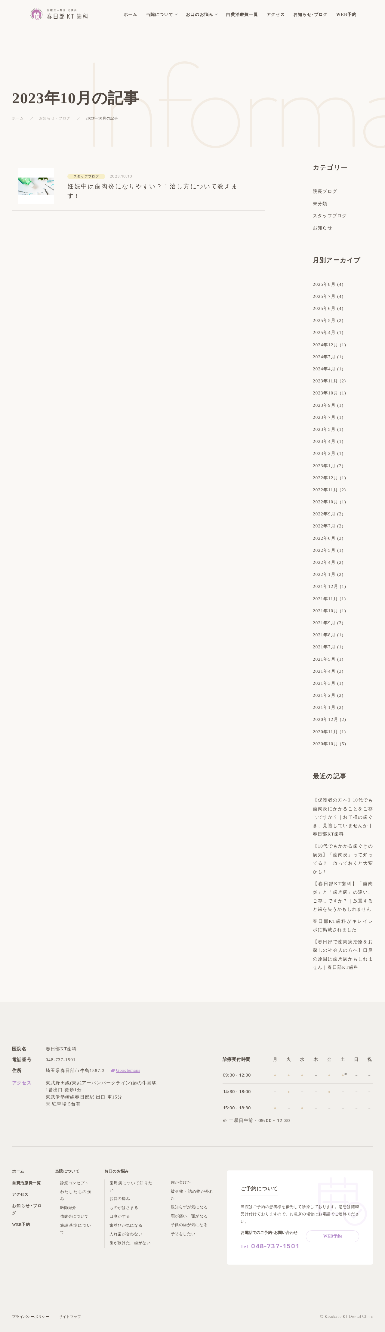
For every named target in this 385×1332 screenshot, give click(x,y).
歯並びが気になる (125, 1225)
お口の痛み (119, 1198)
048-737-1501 (61, 1059)
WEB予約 (21, 1224)
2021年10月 (325, 610)
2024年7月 (324, 356)
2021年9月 (324, 622)
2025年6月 (324, 308)
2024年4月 (324, 368)
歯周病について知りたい (130, 1186)
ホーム (18, 118)
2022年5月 (324, 550)
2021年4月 (324, 671)
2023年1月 (324, 465)
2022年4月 (324, 562)
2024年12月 (325, 344)
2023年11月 (325, 381)
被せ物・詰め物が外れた (192, 1195)
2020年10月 (325, 743)
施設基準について (75, 1229)
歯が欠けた (181, 1182)
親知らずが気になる (189, 1207)
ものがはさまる (123, 1207)
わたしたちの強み (75, 1195)
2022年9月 (324, 513)
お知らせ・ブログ (55, 118)
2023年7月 (324, 417)
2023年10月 (325, 393)
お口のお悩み (116, 1171)
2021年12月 (325, 586)
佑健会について (74, 1216)
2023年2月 (324, 453)
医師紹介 (68, 1207)
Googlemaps (128, 1070)
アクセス (22, 1082)
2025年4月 (324, 332)
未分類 (320, 203)
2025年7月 (324, 296)
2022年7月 (324, 526)
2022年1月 (324, 574)
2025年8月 (324, 284)
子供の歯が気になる (189, 1224)
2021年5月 (324, 659)
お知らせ (322, 227)
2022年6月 (324, 538)
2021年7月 (324, 646)
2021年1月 (324, 707)
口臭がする (119, 1216)
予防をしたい (183, 1234)
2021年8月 (324, 634)
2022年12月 (325, 477)
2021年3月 (324, 683)
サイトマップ (70, 1317)
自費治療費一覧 (26, 1183)
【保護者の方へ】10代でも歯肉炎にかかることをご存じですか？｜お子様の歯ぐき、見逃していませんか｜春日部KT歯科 (343, 817)
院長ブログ (325, 191)
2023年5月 (324, 429)
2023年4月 (324, 441)
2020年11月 (325, 731)
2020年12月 (325, 719)
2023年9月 (324, 405)
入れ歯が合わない (125, 1234)
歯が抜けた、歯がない (130, 1243)
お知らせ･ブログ (27, 1209)
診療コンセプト (74, 1183)
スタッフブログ (330, 215)
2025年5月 (324, 320)
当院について (67, 1171)
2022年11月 (325, 489)
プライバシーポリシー (30, 1317)
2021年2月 (324, 695)
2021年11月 (325, 598)
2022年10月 (325, 501)
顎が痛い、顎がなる (189, 1216)
